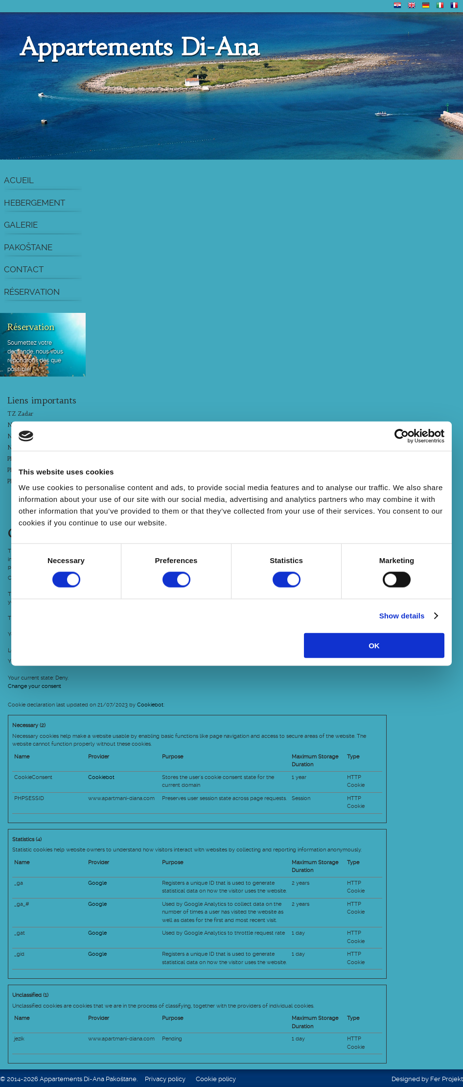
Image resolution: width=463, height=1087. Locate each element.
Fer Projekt (446, 1079)
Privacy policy (165, 1079)
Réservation (32, 292)
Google (97, 883)
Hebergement (34, 203)
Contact (24, 269)
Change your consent (34, 686)
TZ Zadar (20, 413)
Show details (402, 616)
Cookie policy (216, 1079)
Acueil (19, 180)
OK (374, 645)
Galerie (21, 225)
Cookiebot (150, 705)
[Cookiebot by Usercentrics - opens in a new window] (401, 436)
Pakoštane (28, 247)
